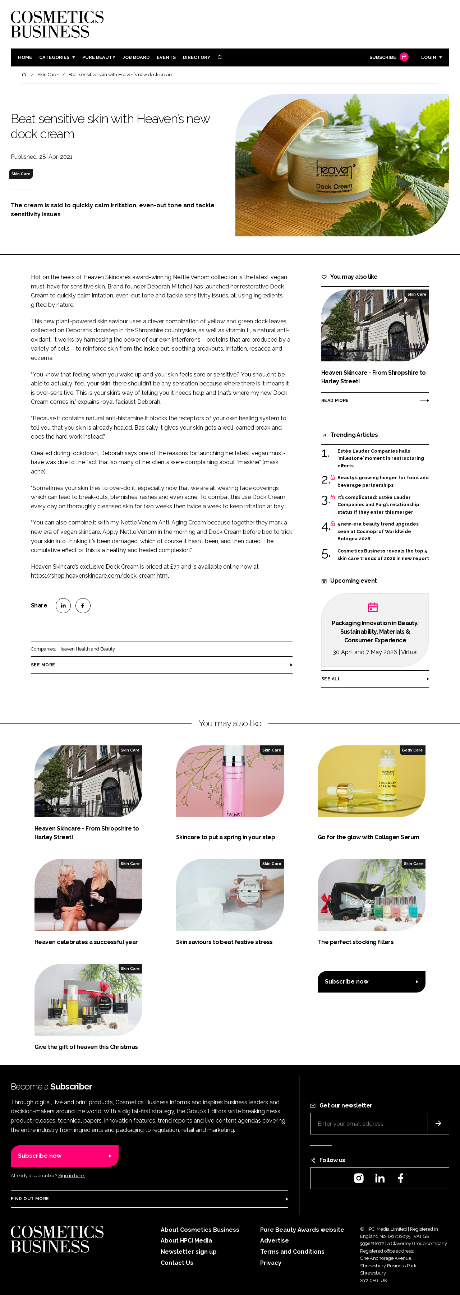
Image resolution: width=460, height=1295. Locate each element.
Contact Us (177, 1262)
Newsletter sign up (189, 1251)
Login (428, 57)
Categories (54, 57)
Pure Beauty (98, 57)
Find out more (30, 1198)
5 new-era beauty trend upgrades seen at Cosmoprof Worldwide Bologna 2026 (378, 531)
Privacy (270, 1262)
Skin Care (21, 174)
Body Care (412, 750)
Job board (136, 57)
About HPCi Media (186, 1240)
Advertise (274, 1240)
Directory (196, 57)
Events (166, 57)
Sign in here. (71, 1175)
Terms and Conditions (292, 1251)
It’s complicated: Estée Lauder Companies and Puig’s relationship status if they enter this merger (378, 505)
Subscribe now (346, 981)
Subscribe (388, 57)
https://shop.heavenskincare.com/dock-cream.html (100, 575)
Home (25, 57)
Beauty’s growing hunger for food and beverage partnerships (383, 481)
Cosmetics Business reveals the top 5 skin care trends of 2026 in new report (383, 554)
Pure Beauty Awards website (302, 1229)
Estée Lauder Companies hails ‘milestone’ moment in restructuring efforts (380, 459)
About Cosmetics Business (200, 1229)
